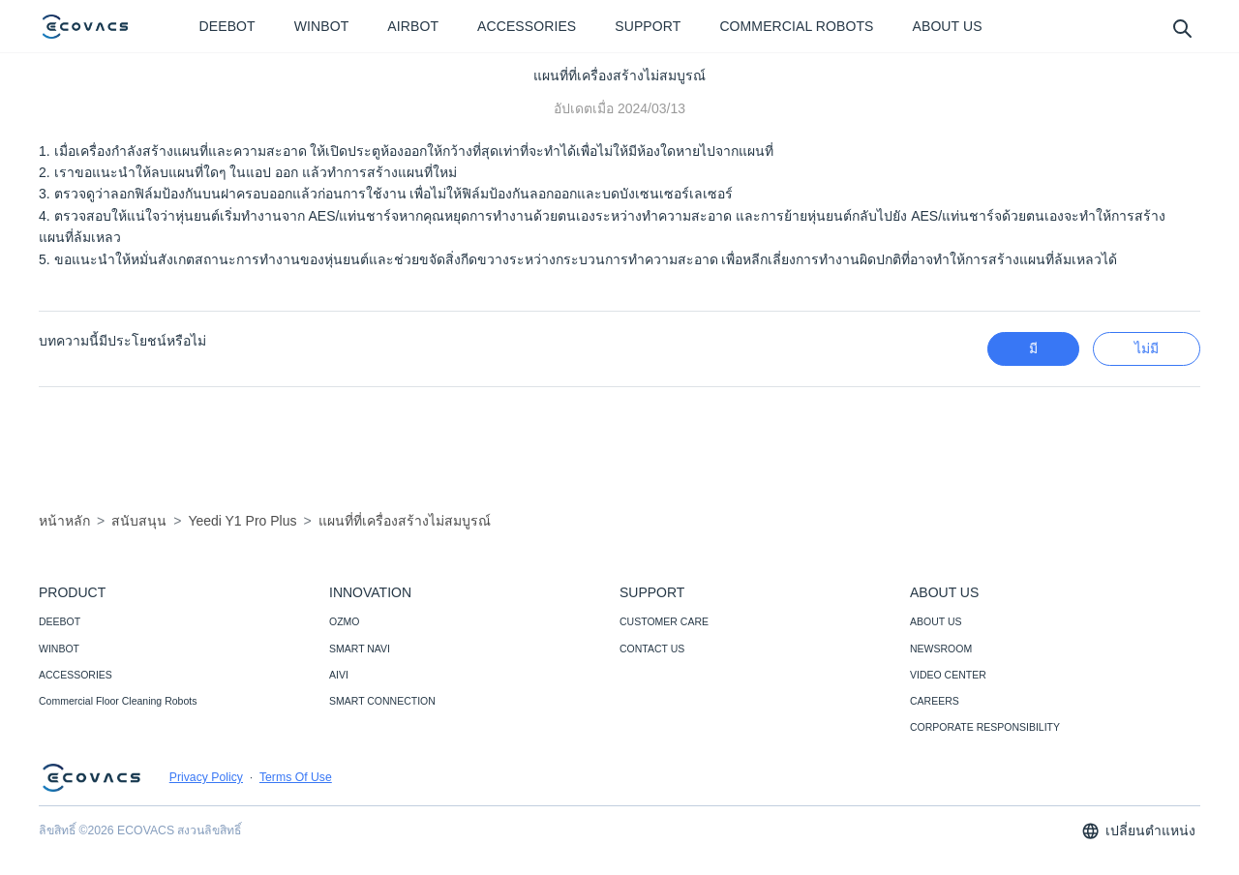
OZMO (344, 621)
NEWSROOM (941, 648)
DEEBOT (59, 621)
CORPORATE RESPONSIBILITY (985, 727)
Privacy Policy (206, 777)
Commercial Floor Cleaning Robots (117, 701)
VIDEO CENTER (948, 674)
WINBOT (59, 648)
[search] (1181, 27)
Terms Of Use (295, 777)
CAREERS (934, 701)
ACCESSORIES (75, 674)
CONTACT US (652, 648)
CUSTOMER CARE (664, 621)
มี (1033, 348)
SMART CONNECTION (382, 701)
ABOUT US (935, 621)
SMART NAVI (359, 648)
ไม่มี (1146, 348)
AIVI (338, 674)
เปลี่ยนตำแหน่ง (1138, 831)
